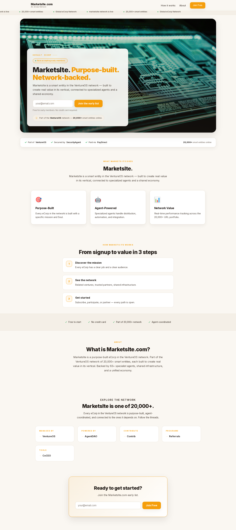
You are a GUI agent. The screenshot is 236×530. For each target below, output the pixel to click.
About (182, 5)
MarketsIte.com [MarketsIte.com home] (42, 4)
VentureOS (41, 142)
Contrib (131, 436)
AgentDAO (91, 436)
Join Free (197, 5)
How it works (168, 5)
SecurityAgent (73, 142)
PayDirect (102, 142)
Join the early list (88, 103)
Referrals (174, 436)
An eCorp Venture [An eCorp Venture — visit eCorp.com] (38, 7)
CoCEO (47, 455)
